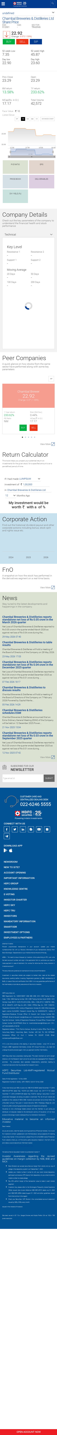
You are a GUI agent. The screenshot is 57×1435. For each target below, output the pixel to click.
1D (23, 119)
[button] (28, 13)
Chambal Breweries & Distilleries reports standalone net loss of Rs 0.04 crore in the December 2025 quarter (27, 871)
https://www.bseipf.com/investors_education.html (17, 1352)
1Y (37, 119)
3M (32, 119)
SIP (36, 41)
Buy (8, 41)
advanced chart (48, 119)
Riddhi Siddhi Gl (28, 549)
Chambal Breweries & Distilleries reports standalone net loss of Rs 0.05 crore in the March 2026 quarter (27, 825)
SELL (33, 427)
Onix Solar (28, 444)
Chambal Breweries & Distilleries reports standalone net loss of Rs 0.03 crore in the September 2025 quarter (27, 941)
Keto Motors (28, 496)
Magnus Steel (29, 602)
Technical (10, 234)
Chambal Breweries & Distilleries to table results (27, 850)
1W (27, 119)
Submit (49, 984)
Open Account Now (29, 1431)
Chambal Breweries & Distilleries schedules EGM (22, 918)
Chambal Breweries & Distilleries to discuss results (23, 895)
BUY (23, 427)
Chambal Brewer (28, 391)
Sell (22, 41)
